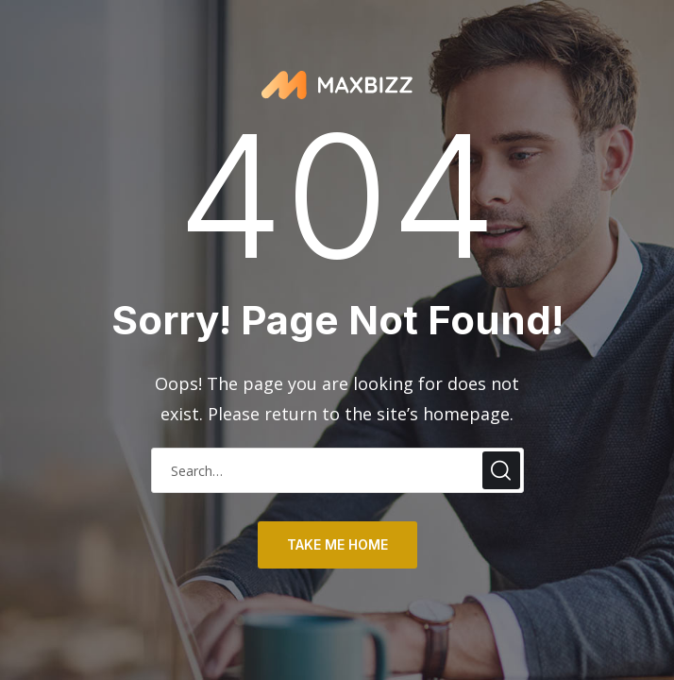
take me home (337, 544)
